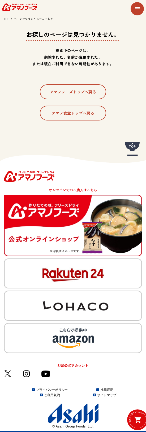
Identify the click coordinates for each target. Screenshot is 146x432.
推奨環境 (106, 390)
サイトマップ (106, 395)
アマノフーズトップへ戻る (73, 91)
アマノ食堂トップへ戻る (73, 113)
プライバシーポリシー (52, 390)
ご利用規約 (52, 395)
